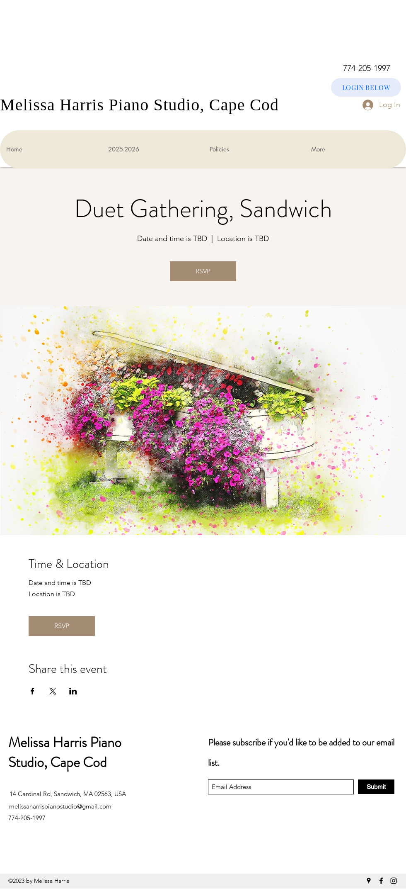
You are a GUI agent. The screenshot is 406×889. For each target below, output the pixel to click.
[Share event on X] (53, 691)
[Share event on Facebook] (32, 691)
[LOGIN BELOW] (366, 87)
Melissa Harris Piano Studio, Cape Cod (64, 752)
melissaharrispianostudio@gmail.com (60, 806)
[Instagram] (393, 881)
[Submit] (376, 786)
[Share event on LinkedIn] (73, 691)
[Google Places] (369, 881)
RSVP (203, 271)
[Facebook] (381, 881)
